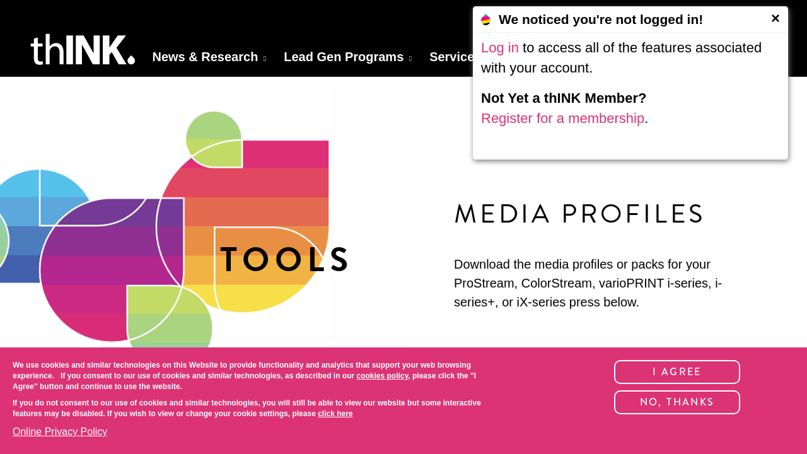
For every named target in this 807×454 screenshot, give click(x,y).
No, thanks (677, 402)
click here (335, 413)
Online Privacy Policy (60, 431)
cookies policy (382, 375)
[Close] (775, 18)
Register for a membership (562, 118)
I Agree (677, 371)
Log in (500, 47)
